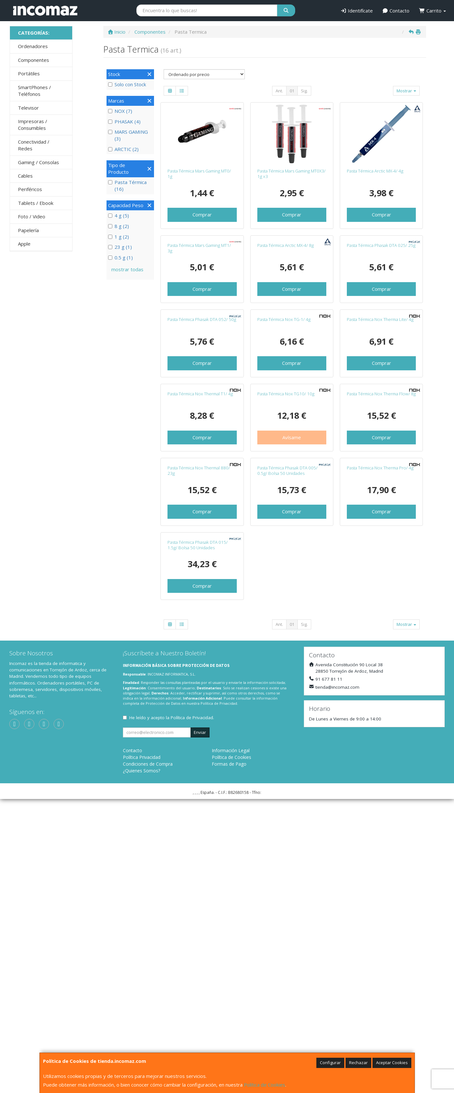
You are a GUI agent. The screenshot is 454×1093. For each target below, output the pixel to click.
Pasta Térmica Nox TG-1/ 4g (284, 437)
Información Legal (231, 1044)
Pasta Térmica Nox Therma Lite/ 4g (380, 437)
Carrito (432, 10)
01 (292, 91)
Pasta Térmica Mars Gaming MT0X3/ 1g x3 (291, 173)
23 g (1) (120, 247)
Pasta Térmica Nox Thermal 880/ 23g (198, 705)
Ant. (279, 91)
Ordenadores (33, 46)
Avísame (291, 613)
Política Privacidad (141, 1051)
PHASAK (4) (124, 121)
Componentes (33, 60)
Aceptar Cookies (392, 1062)
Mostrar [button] (406, 91)
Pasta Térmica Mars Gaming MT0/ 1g (199, 173)
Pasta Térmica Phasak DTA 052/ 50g (201, 437)
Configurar (330, 1062)
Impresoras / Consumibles (32, 124)
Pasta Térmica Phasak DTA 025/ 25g (381, 304)
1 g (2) (118, 236)
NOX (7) (120, 111)
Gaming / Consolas (38, 162)
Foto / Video (31, 216)
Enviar (200, 1026)
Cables (25, 175)
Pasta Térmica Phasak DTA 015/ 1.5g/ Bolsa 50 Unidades (197, 839)
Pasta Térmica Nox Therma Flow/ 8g (381, 570)
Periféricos (30, 189)
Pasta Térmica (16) (127, 185)
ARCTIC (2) (123, 149)
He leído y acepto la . (171, 1011)
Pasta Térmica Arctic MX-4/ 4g (375, 171)
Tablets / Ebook (35, 203)
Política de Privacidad (219, 997)
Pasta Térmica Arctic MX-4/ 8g (285, 304)
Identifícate (356, 10)
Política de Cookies (264, 1084)
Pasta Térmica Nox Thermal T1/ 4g (200, 570)
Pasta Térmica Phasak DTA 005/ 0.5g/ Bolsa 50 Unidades (287, 705)
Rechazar (358, 1062)
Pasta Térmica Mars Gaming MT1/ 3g (199, 306)
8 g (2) (118, 226)
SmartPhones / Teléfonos (34, 90)
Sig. (304, 91)
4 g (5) (118, 215)
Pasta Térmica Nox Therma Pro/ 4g (380, 703)
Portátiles (29, 73)
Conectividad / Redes (33, 145)
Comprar (202, 214)
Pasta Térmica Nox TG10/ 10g (285, 570)
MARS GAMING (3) (128, 135)
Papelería (28, 230)
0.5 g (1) (120, 257)
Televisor (28, 108)
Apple (24, 243)
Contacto (396, 10)
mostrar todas (127, 269)
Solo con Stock (127, 84)
